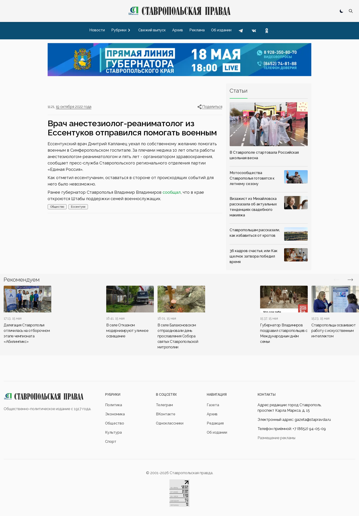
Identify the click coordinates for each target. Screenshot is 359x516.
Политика (113, 405)
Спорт (110, 441)
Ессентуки (78, 206)
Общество (57, 206)
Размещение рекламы (276, 438)
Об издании (217, 432)
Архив (212, 414)
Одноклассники (169, 423)
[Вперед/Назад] (337, 280)
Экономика (115, 414)
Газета (213, 405)
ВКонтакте (165, 414)
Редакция (215, 423)
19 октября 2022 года (73, 107)
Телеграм (164, 405)
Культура (113, 432)
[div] (27, 315)
